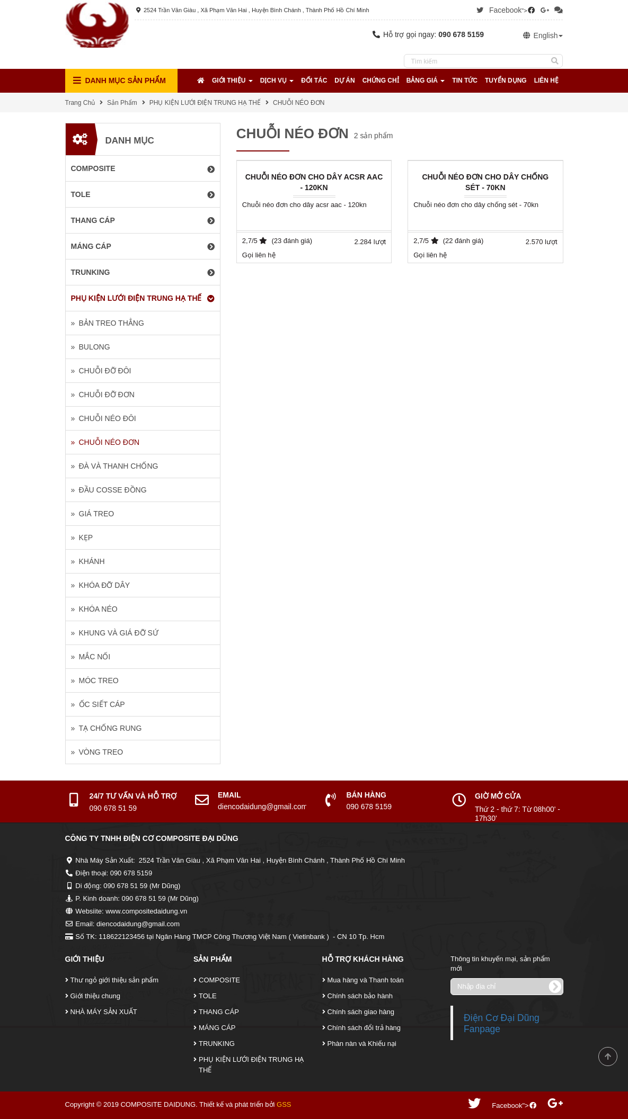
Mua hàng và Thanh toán (366, 980)
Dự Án (344, 80)
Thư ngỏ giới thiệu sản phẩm (114, 980)
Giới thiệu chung (95, 996)
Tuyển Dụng (506, 80)
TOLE (208, 996)
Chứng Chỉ (380, 80)
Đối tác (314, 80)
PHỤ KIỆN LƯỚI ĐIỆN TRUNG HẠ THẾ (205, 102)
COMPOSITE (219, 980)
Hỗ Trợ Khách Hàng (363, 959)
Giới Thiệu (232, 80)
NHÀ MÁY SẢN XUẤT (103, 1012)
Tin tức (464, 80)
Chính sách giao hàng (361, 1012)
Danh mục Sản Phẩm (119, 80)
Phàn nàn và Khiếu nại (362, 1044)
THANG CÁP (219, 1012)
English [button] (542, 35)
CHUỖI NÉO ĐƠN (298, 102)
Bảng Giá (425, 80)
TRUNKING (217, 1044)
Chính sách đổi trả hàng (364, 1028)
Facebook (505, 10)
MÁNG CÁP (217, 1028)
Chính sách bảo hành (360, 996)
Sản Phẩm (122, 102)
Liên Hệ (546, 80)
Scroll (607, 1056)
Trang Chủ (80, 102)
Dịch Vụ (277, 80)
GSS (284, 1104)
